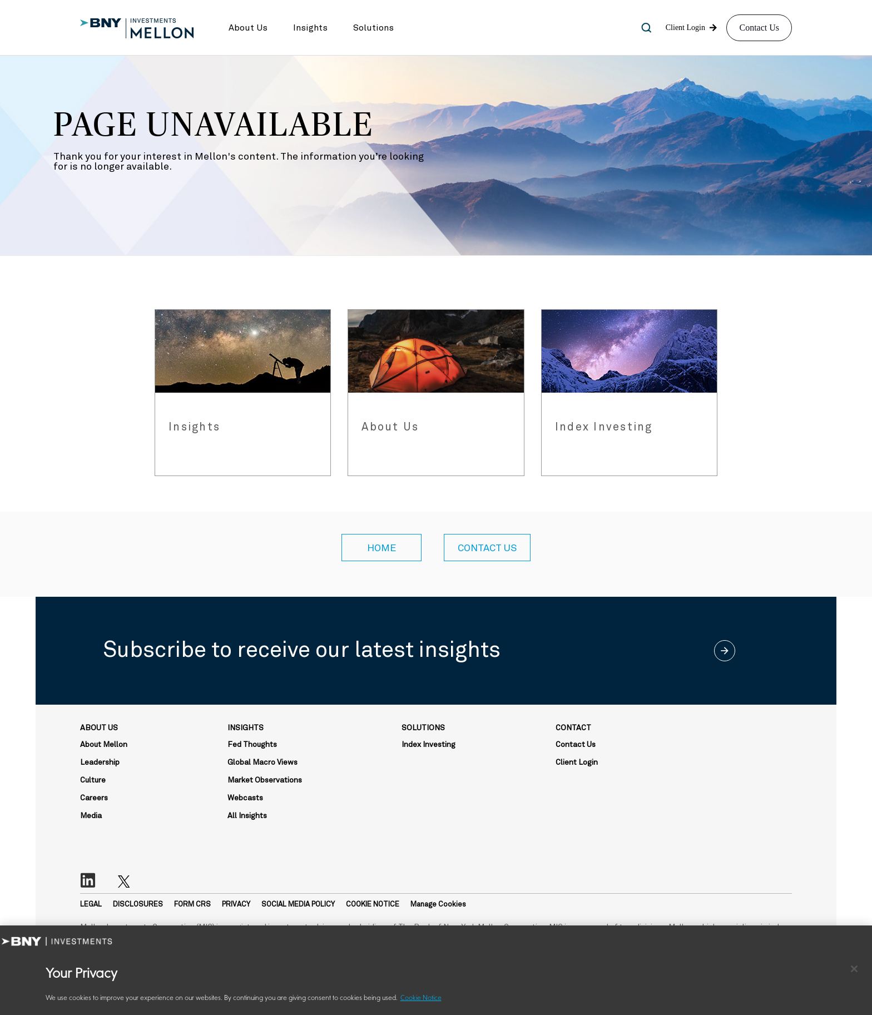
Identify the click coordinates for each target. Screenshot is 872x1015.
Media (91, 816)
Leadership (100, 762)
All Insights (247, 816)
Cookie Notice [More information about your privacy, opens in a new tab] (421, 998)
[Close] (854, 969)
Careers (94, 798)
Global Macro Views (262, 762)
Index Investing (428, 745)
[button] (248, 27)
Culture (93, 780)
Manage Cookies (438, 904)
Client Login (577, 762)
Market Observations (264, 780)
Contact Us (759, 27)
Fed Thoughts (252, 745)
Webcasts (245, 798)
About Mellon (103, 745)
